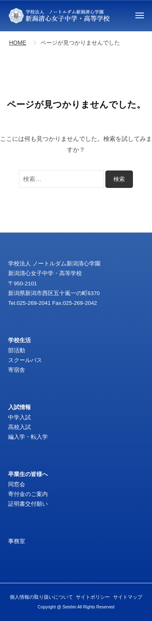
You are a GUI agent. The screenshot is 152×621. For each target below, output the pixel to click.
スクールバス (25, 360)
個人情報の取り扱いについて (41, 597)
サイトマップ (127, 597)
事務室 (16, 541)
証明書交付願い (28, 504)
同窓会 (16, 484)
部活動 (16, 350)
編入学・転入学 (28, 437)
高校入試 (19, 427)
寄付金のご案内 (28, 494)
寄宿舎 (16, 370)
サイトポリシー (93, 597)
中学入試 (19, 417)
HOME (17, 42)
